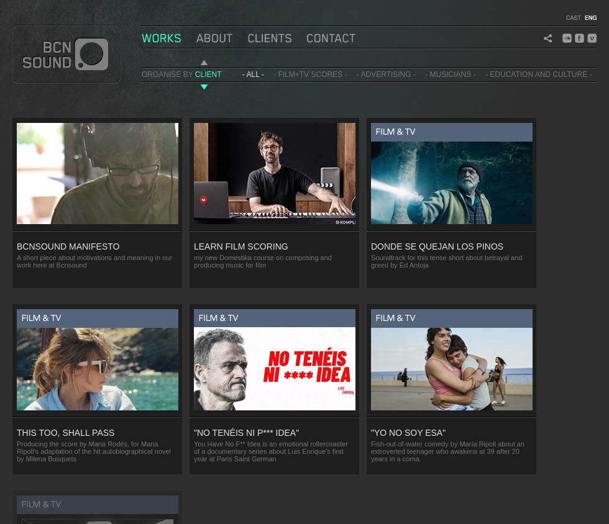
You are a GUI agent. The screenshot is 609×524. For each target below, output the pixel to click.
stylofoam (192, 508)
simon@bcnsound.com (106, 508)
